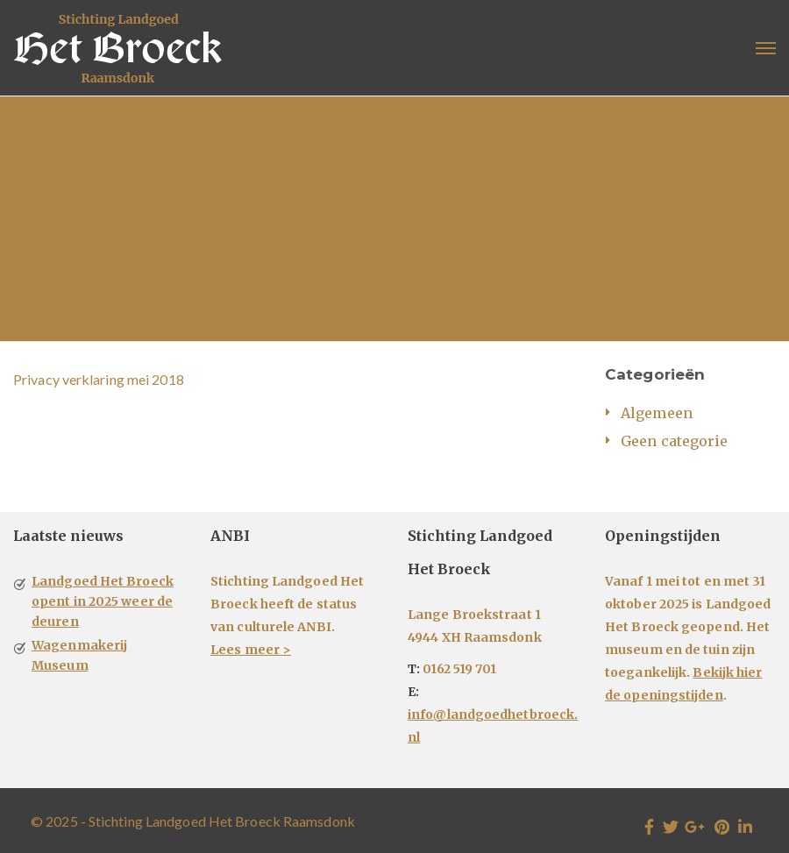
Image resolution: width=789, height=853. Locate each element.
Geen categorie (674, 441)
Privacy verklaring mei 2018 (98, 379)
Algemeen (657, 413)
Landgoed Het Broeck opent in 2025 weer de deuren (103, 601)
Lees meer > (250, 650)
